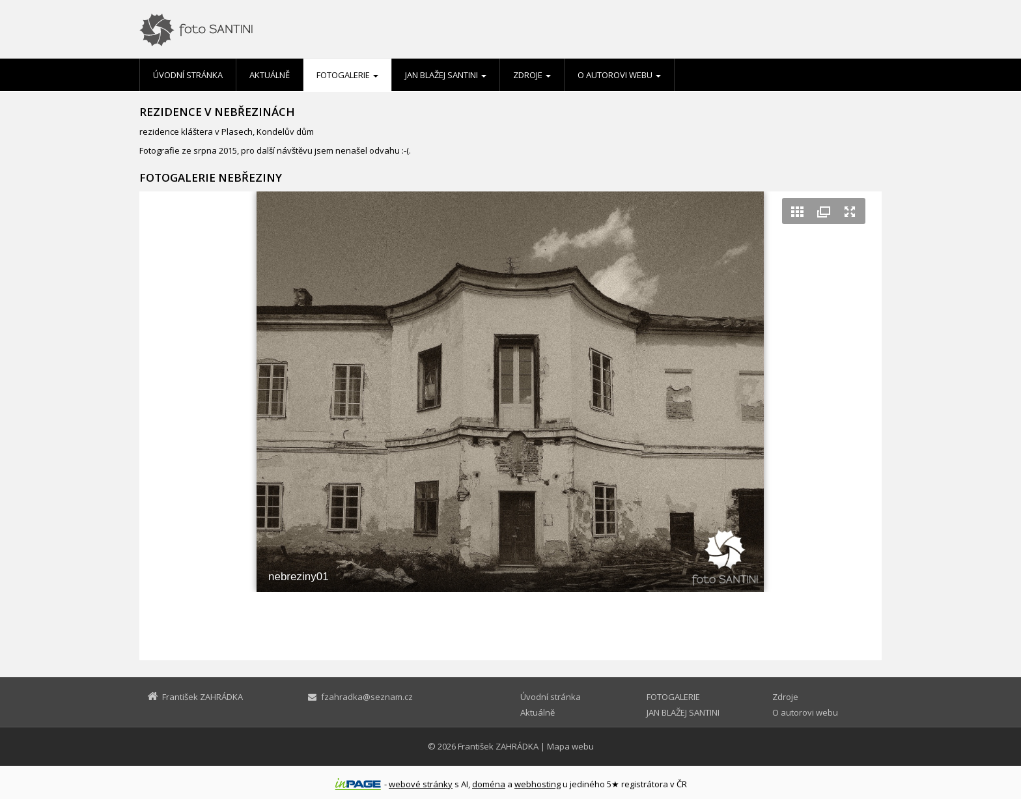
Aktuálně (269, 75)
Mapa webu (570, 746)
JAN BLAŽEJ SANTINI (445, 75)
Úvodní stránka (188, 75)
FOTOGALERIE (347, 75)
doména (488, 784)
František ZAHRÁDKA (498, 746)
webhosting (537, 784)
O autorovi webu (619, 75)
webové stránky (421, 784)
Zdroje (532, 75)
